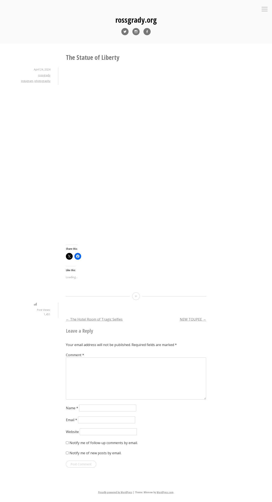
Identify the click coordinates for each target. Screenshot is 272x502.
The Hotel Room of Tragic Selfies (94, 319)
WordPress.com (165, 492)
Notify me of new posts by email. (95, 453)
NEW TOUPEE (193, 319)
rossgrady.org (136, 20)
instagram (27, 81)
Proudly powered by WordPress (115, 492)
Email (71, 420)
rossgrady (44, 75)
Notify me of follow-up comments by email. (103, 442)
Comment (75, 355)
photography (42, 81)
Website (72, 431)
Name (72, 408)
